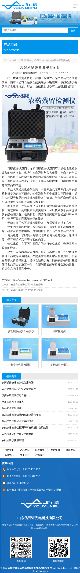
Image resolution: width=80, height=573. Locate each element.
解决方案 (39, 450)
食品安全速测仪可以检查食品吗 (27, 284)
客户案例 (55, 450)
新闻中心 (28, 60)
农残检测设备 (21, 78)
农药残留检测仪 (30, 72)
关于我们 (24, 455)
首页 (21, 60)
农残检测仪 (13, 568)
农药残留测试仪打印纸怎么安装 (27, 290)
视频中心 (70, 450)
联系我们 (40, 455)
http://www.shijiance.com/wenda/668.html (32, 280)
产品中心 (24, 450)
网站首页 (9, 450)
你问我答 (39, 60)
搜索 (72, 30)
